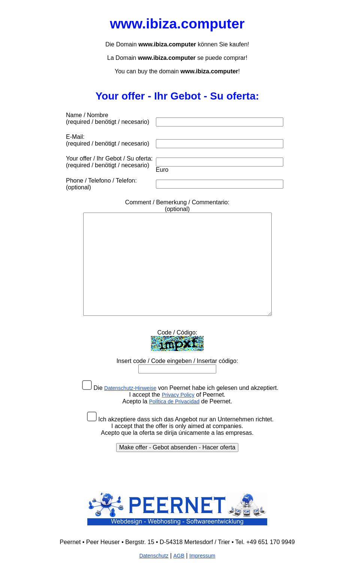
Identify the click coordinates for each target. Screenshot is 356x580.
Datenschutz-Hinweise (130, 388)
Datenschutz (154, 556)
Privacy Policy (178, 395)
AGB (179, 556)
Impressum (202, 556)
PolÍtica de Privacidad (174, 402)
